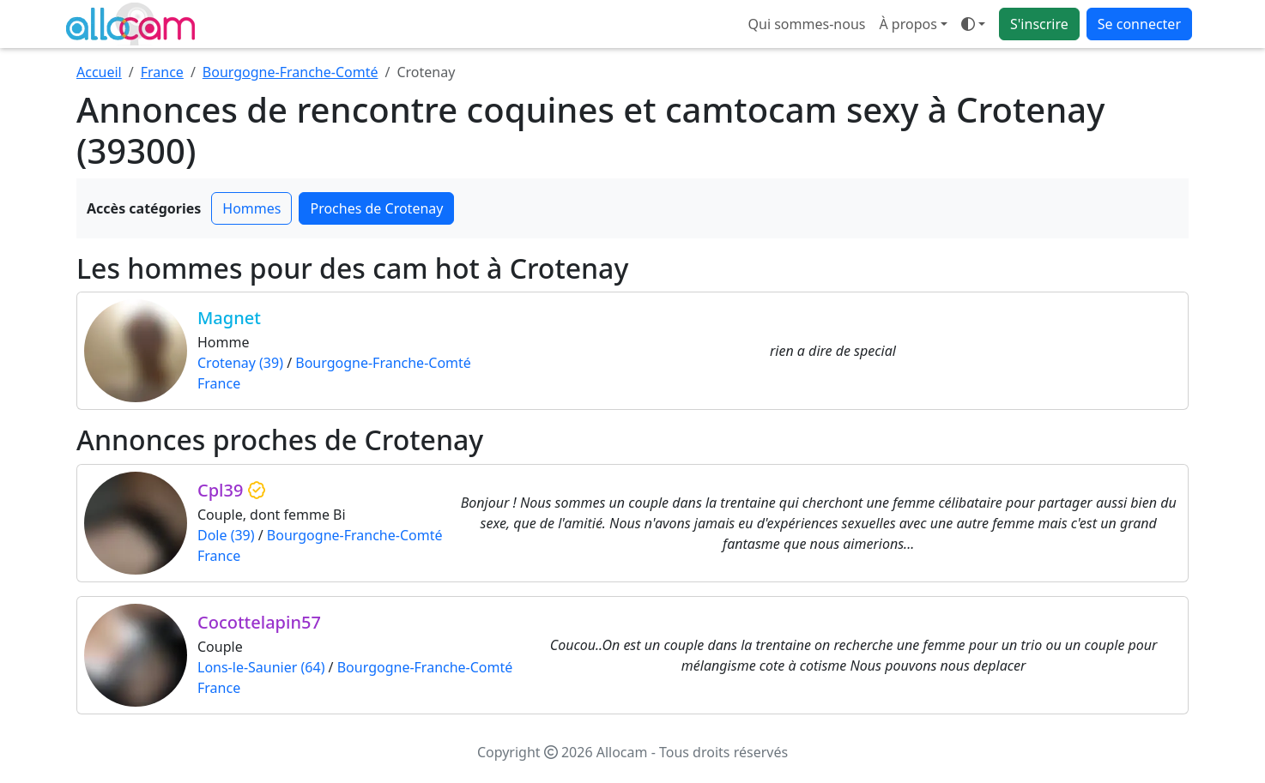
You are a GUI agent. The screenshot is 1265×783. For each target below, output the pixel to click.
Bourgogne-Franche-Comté (290, 72)
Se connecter (1139, 24)
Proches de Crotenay (376, 208)
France (162, 72)
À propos (907, 24)
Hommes (251, 208)
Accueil (99, 72)
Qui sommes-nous (807, 24)
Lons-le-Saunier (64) (260, 667)
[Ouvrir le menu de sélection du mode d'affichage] (973, 24)
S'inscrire (1039, 24)
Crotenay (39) (240, 362)
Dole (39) (226, 535)
